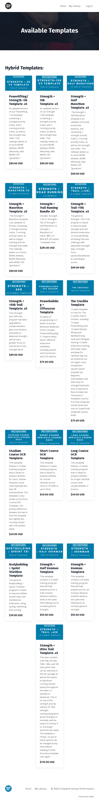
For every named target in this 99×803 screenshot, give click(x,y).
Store (63, 5)
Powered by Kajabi (86, 796)
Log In (89, 5)
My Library (75, 5)
